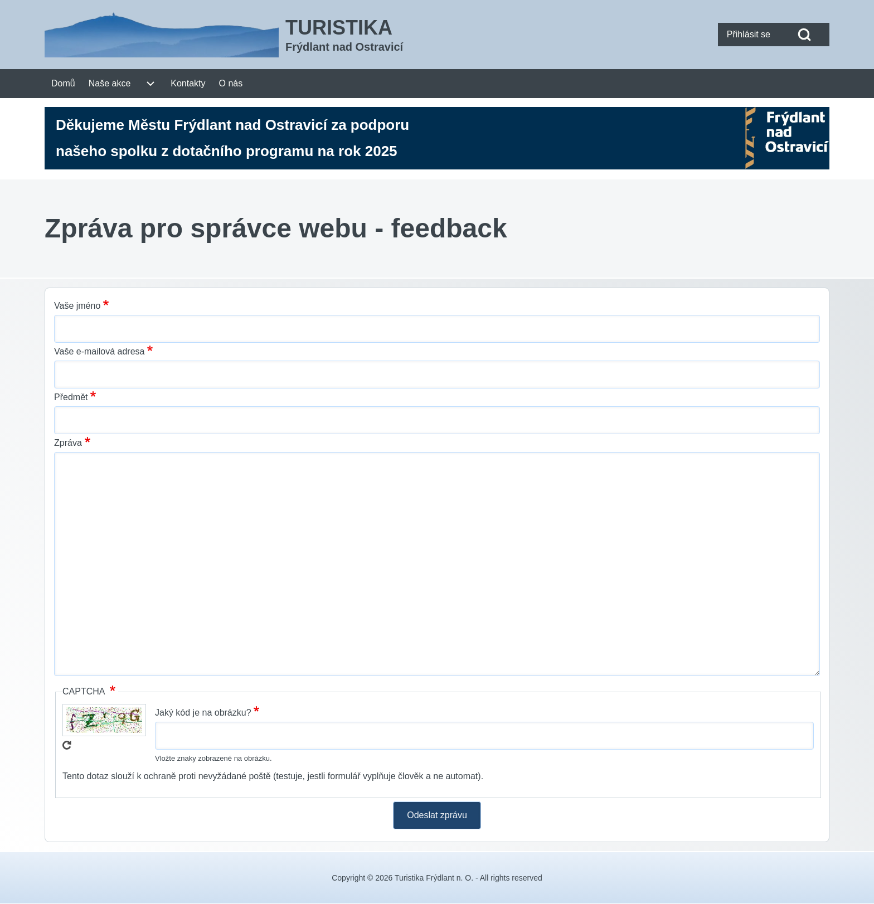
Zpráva (68, 443)
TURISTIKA (338, 27)
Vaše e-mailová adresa (99, 351)
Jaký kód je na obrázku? (203, 712)
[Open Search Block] (804, 34)
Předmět (71, 397)
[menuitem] (748, 34)
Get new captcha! (66, 745)
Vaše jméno (77, 305)
